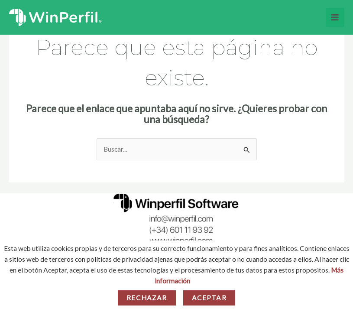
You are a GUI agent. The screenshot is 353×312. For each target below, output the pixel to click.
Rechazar (146, 298)
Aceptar (209, 298)
